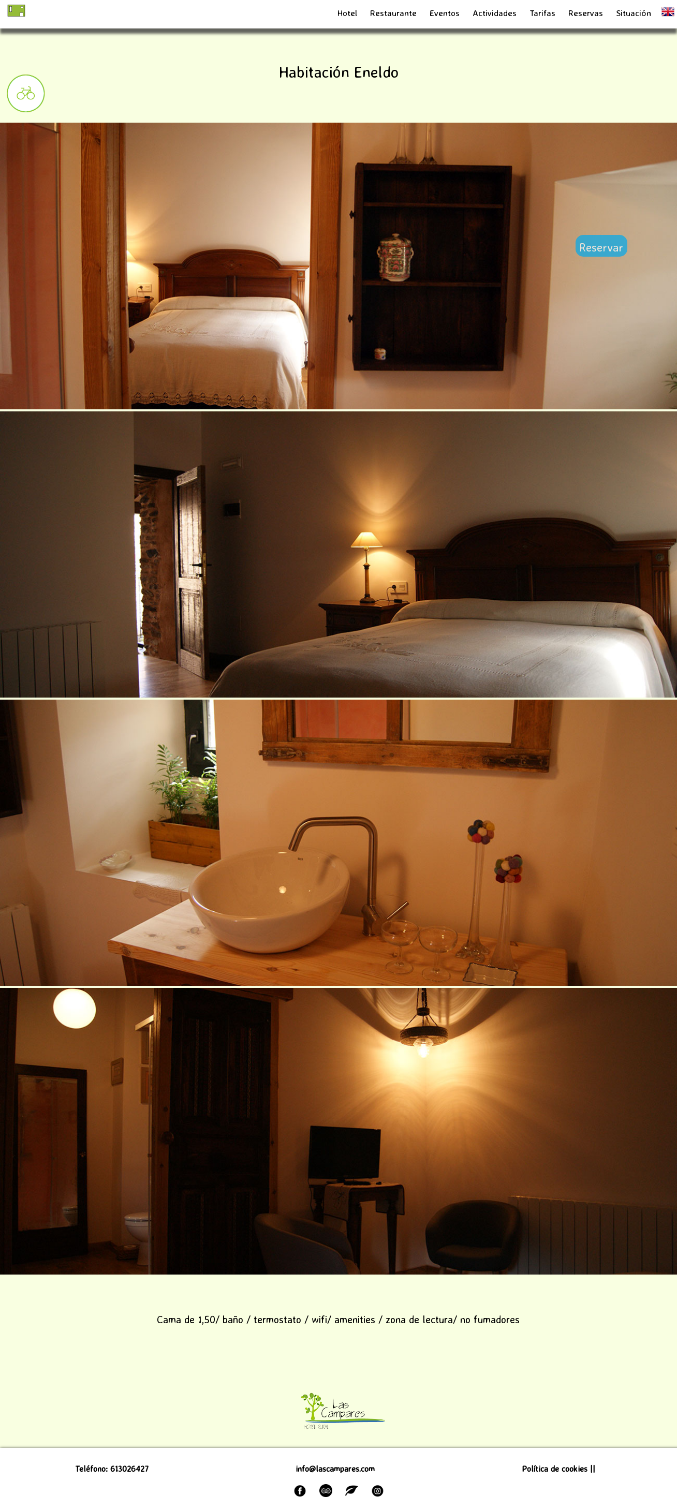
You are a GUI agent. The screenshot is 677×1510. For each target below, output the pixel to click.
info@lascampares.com (335, 1468)
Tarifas (543, 12)
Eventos (445, 12)
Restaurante (393, 12)
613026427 (129, 1468)
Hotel (347, 12)
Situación (633, 12)
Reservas (587, 12)
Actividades (495, 12)
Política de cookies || (558, 1468)
